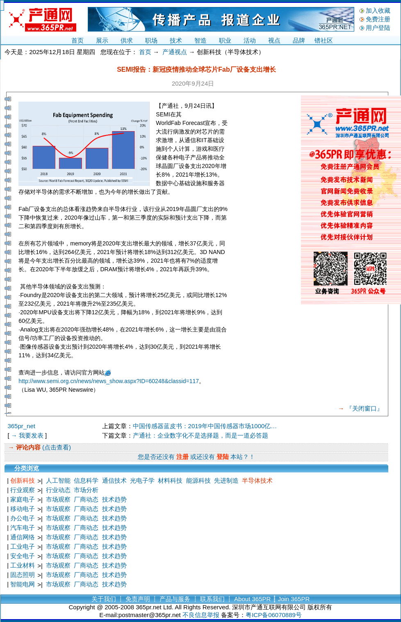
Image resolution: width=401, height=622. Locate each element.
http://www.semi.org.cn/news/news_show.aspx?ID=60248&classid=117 (108, 381)
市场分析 (86, 489)
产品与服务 (174, 598)
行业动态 (58, 489)
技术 (176, 40)
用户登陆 (378, 27)
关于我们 (103, 598)
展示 (102, 40)
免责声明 (137, 598)
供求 (127, 40)
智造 (200, 40)
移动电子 (22, 508)
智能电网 (22, 584)
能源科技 (198, 480)
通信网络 (22, 536)
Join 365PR (294, 598)
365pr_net (21, 425)
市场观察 (58, 499)
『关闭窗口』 (364, 408)
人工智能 (58, 480)
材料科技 (170, 480)
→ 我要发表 (27, 435)
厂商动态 (86, 499)
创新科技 (22, 480)
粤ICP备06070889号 (274, 614)
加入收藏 (378, 10)
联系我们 (212, 598)
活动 (250, 40)
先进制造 (226, 480)
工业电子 (22, 546)
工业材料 (22, 565)
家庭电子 (22, 499)
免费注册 (378, 19)
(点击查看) (56, 447)
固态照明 (22, 574)
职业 (225, 40)
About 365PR (252, 598)
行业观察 (22, 489)
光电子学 (142, 480)
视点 (274, 40)
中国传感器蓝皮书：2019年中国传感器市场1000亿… (205, 425)
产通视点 (174, 51)
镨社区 (323, 40)
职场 (151, 40)
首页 (77, 40)
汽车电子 (22, 527)
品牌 (299, 40)
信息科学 (86, 480)
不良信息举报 (200, 614)
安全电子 (22, 555)
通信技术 (114, 480)
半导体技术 (257, 480)
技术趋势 (114, 499)
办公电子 (22, 518)
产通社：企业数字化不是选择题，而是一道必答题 (200, 435)
